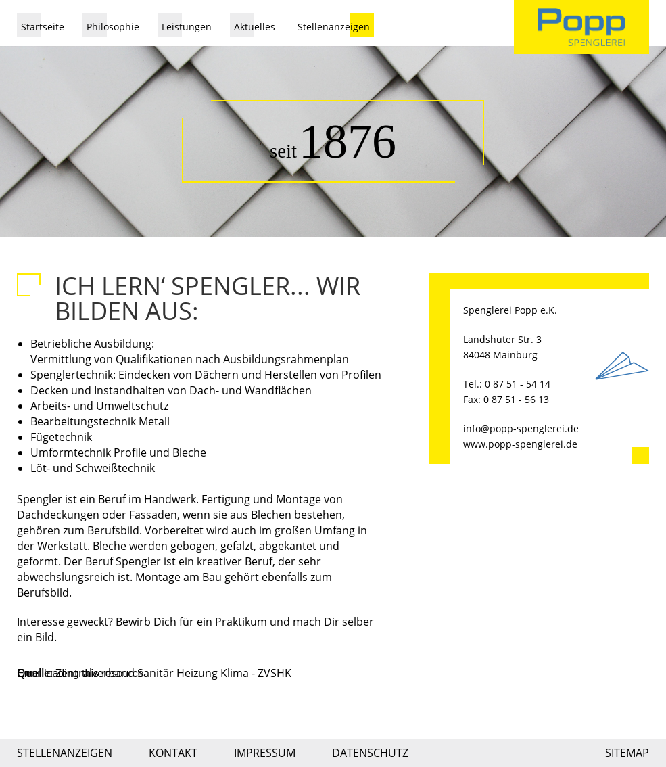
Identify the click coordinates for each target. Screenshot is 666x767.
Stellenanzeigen (334, 26)
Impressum (264, 752)
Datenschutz (370, 752)
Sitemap (627, 752)
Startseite (42, 26)
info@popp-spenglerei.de (521, 428)
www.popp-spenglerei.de (520, 444)
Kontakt (173, 752)
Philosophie (113, 26)
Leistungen (187, 26)
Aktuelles (254, 26)
